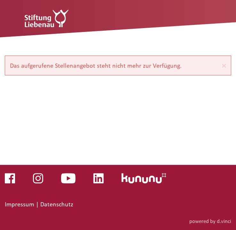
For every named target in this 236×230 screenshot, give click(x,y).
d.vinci (224, 221)
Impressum (20, 204)
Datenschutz (56, 204)
